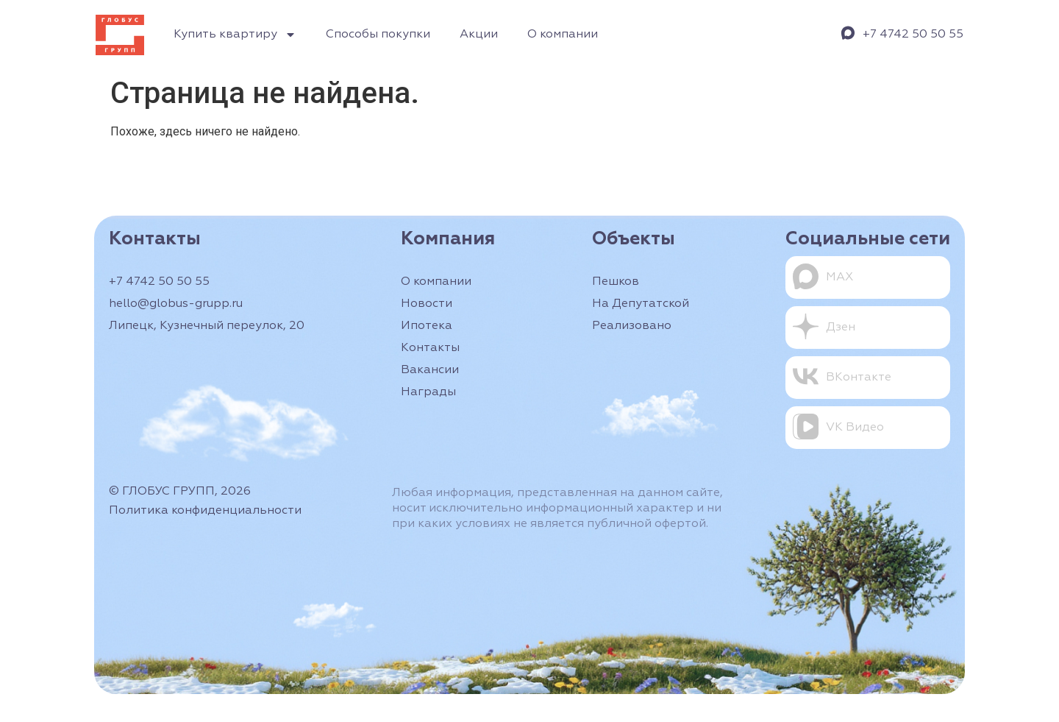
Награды (428, 392)
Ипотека (426, 326)
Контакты (430, 348)
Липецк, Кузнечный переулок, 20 (206, 326)
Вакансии (430, 370)
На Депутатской (640, 304)
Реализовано (631, 326)
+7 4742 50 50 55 (913, 34)
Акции (479, 34)
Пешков (615, 282)
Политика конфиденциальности (205, 511)
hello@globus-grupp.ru (176, 304)
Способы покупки (378, 34)
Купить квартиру (235, 34)
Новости (426, 304)
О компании (562, 34)
